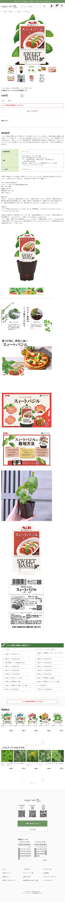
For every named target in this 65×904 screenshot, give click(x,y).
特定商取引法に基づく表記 (30, 880)
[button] (42, 742)
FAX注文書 (32, 829)
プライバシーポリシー (50, 876)
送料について (4, 120)
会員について (6, 873)
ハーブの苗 (3, 11)
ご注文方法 (26, 869)
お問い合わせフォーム (32, 823)
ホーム (4, 869)
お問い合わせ (27, 876)
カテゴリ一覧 (47, 869)
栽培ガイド (6, 876)
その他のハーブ (11, 11)
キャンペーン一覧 (28, 873)
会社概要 (46, 873)
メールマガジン (48, 880)
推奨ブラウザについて (9, 880)
